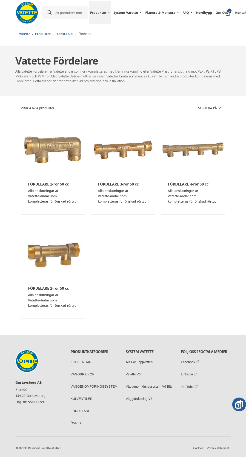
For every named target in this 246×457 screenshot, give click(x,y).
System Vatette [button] (126, 12)
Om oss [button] (222, 12)
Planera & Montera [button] (160, 12)
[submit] (49, 12)
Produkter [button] (98, 12)
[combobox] (65, 12)
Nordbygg (204, 12)
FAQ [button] (186, 12)
